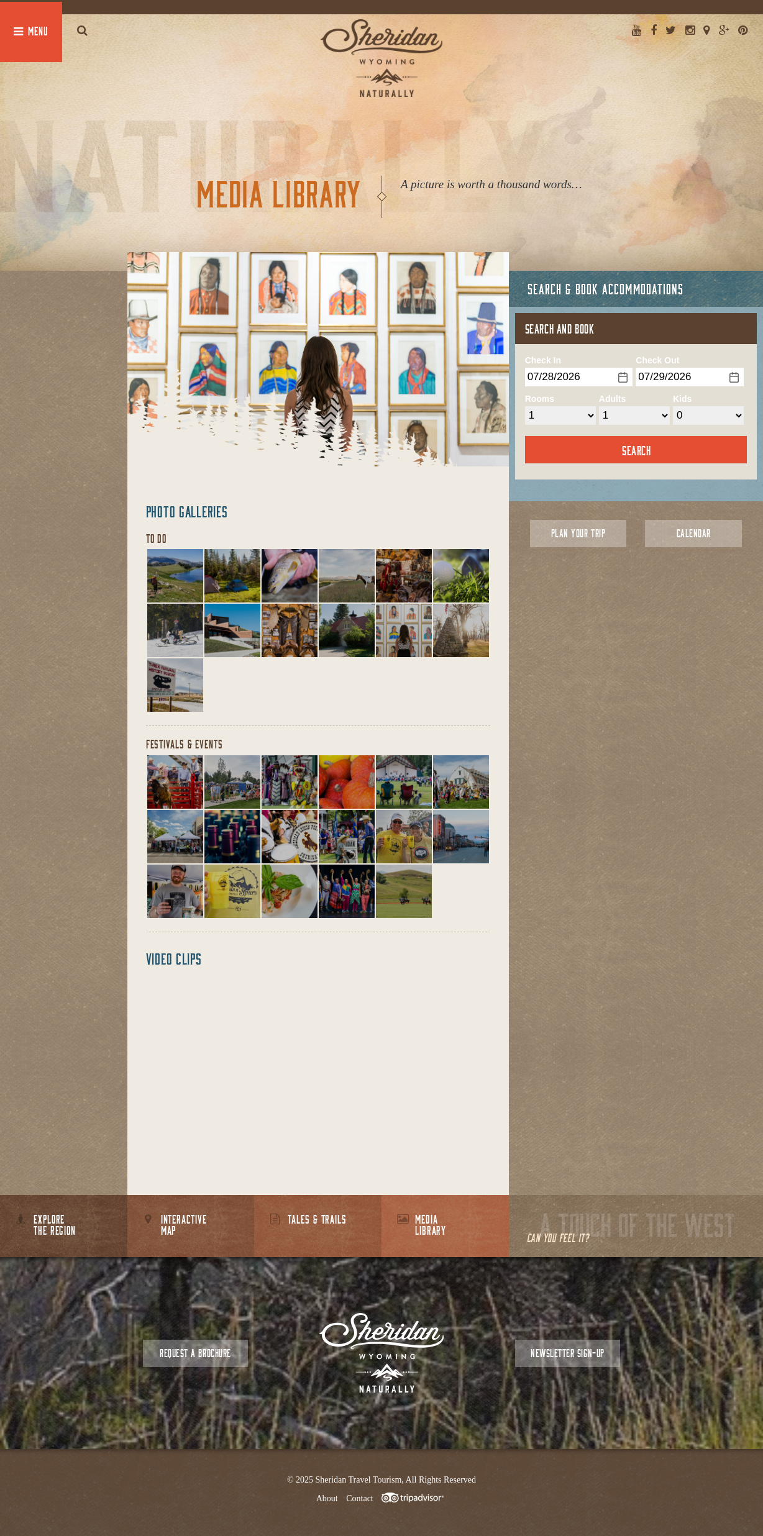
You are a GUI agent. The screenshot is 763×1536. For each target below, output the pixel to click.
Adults (612, 399)
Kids (682, 399)
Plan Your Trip (578, 533)
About (327, 1498)
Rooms (539, 399)
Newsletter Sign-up (567, 1353)
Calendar (694, 533)
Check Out (657, 360)
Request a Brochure (195, 1353)
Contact (359, 1498)
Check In (543, 360)
